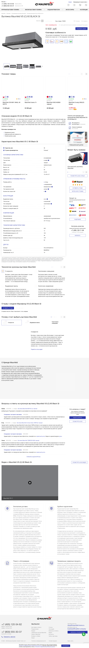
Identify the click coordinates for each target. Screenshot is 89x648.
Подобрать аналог (81, 28)
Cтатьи (50, 627)
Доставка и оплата (36, 627)
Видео (50, 632)
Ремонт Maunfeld (35, 634)
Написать (77, 234)
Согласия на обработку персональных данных (45, 646)
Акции (70, 2)
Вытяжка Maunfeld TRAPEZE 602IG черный (28, 440)
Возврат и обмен (35, 636)
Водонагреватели (54, 9)
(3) (19, 98)
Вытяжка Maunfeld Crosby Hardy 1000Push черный (29, 422)
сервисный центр (40, 436)
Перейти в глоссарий (36, 349)
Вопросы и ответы (53, 630)
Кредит (33, 630)
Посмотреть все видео (79, 462)
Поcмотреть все (77, 421)
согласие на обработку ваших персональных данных (30, 645)
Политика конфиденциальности (38, 640)
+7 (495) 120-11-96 (77, 229)
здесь (60, 436)
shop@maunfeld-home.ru (76, 625)
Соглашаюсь (66, 645)
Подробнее (77, 218)
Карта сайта (70, 640)
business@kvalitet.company (77, 629)
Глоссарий (51, 629)
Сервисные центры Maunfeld (38, 632)
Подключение (34, 629)
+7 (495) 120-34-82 (8, 4)
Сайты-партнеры (53, 636)
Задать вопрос (77, 417)
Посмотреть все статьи (78, 175)
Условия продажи (53, 640)
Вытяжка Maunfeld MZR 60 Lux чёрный (27, 408)
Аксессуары (70, 9)
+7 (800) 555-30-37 (8, 6)
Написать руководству (78, 632)
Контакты (51, 634)
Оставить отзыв (77, 188)
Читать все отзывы (77, 191)
